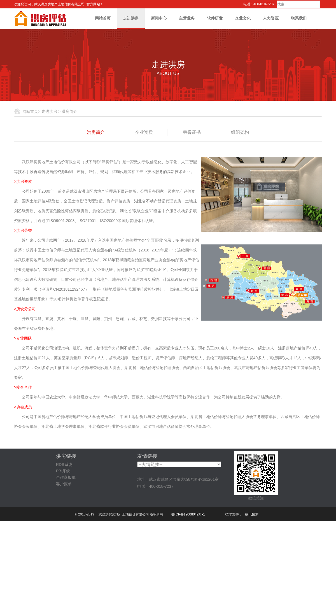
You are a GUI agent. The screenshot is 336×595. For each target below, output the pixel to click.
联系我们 (299, 18)
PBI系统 (63, 471)
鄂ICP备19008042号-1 (188, 514)
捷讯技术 (251, 514)
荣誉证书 (192, 132)
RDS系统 (64, 464)
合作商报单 (66, 477)
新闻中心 (159, 18)
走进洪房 (131, 18)
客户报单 (64, 484)
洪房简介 (96, 132)
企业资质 (144, 132)
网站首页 (103, 18)
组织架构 (240, 132)
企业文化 (243, 18)
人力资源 (271, 18)
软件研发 (215, 18)
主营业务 (187, 18)
